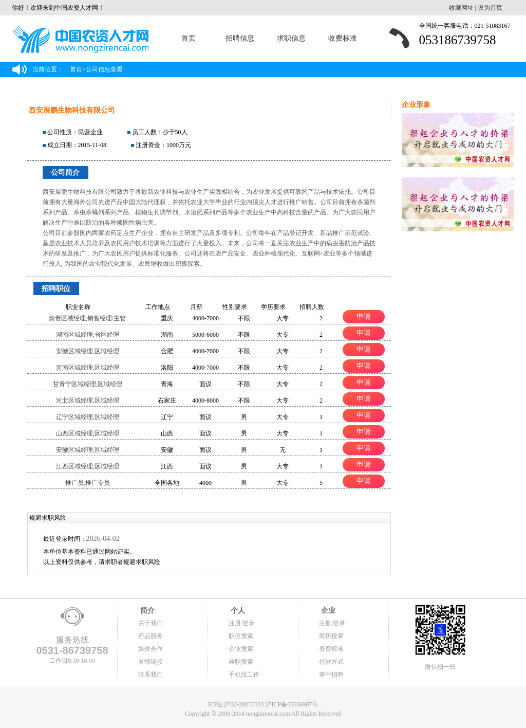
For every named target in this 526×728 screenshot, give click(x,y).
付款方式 (331, 661)
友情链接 (150, 661)
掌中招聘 (331, 674)
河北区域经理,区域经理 (87, 400)
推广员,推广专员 (87, 482)
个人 (237, 610)
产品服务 (150, 636)
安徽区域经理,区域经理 (87, 351)
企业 (327, 610)
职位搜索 (241, 636)
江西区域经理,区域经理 (87, 466)
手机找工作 (244, 674)
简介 (146, 610)
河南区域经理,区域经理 (87, 367)
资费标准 (331, 648)
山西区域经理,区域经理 (87, 433)
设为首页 (490, 7)
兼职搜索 (241, 661)
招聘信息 (240, 38)
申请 (363, 316)
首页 (188, 38)
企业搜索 (241, 648)
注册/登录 (242, 623)
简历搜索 (331, 636)
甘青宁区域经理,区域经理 (87, 384)
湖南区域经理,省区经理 (87, 334)
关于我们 (150, 623)
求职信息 (291, 38)
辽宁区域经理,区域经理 (87, 417)
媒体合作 (150, 648)
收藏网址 (461, 7)
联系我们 (150, 674)
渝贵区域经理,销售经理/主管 (87, 318)
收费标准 (342, 38)
